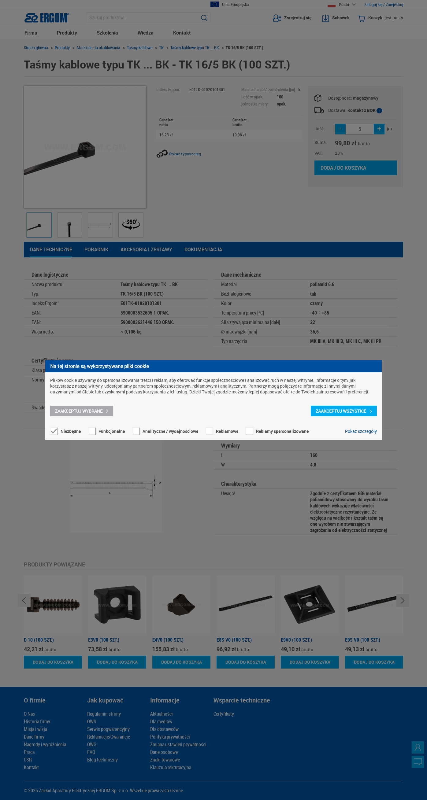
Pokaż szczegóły (361, 431)
